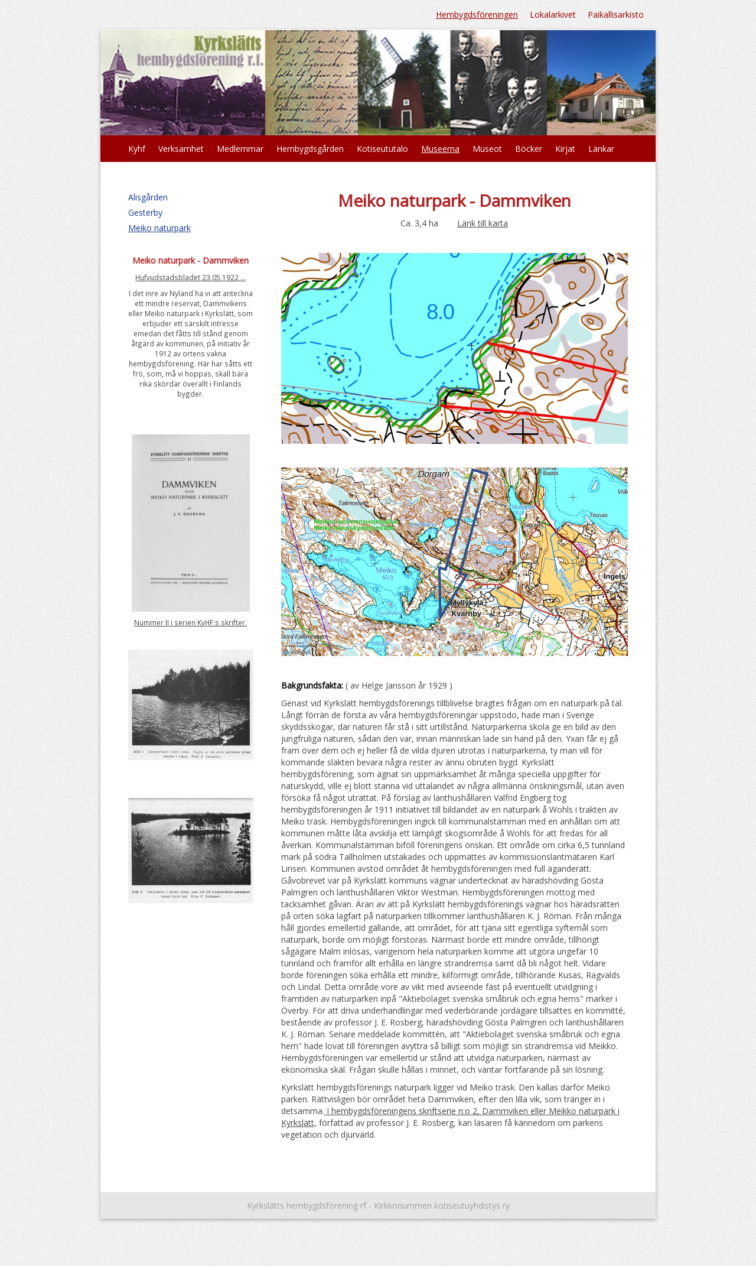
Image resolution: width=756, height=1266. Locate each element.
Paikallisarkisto (616, 14)
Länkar (601, 148)
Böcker (528, 148)
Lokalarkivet (553, 14)
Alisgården (148, 197)
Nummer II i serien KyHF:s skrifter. (190, 622)
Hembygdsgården (310, 148)
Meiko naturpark (159, 227)
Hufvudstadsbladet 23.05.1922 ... (190, 277)
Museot (487, 148)
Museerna (440, 148)
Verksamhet (181, 148)
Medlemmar (240, 148)
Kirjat (565, 148)
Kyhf (136, 148)
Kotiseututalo (382, 148)
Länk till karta (482, 223)
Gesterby (145, 212)
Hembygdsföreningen (477, 14)
